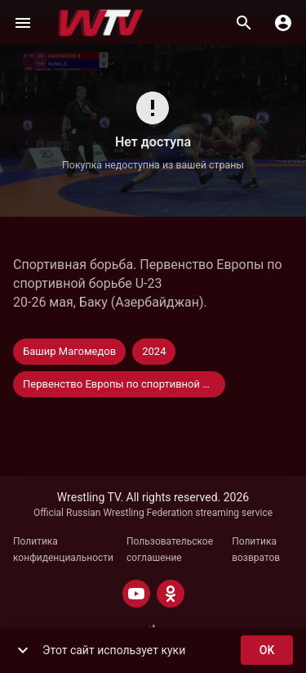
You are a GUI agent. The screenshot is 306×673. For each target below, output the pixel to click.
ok (267, 650)
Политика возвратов (256, 549)
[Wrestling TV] (101, 23)
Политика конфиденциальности (63, 549)
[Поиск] (244, 23)
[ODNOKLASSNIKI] (170, 594)
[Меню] (22, 23)
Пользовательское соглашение (169, 549)
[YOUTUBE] (136, 594)
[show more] (22, 650)
